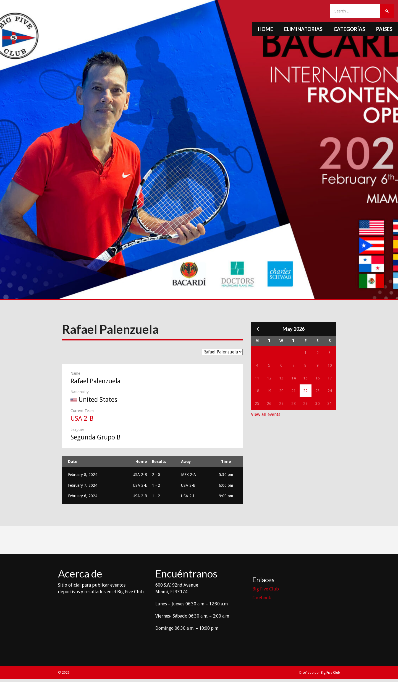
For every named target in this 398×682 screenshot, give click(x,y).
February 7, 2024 (82, 485)
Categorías (349, 29)
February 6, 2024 (82, 496)
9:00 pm (226, 496)
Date (72, 461)
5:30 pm (226, 474)
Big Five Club (265, 589)
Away (186, 461)
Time (226, 461)
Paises (384, 29)
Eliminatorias (303, 29)
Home (265, 29)
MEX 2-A (188, 474)
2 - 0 (156, 474)
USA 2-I (187, 496)
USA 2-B (81, 418)
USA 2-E (140, 485)
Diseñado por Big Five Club (319, 673)
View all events (265, 414)
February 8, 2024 (82, 474)
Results (159, 461)
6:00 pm (226, 485)
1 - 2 (156, 485)
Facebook (261, 597)
